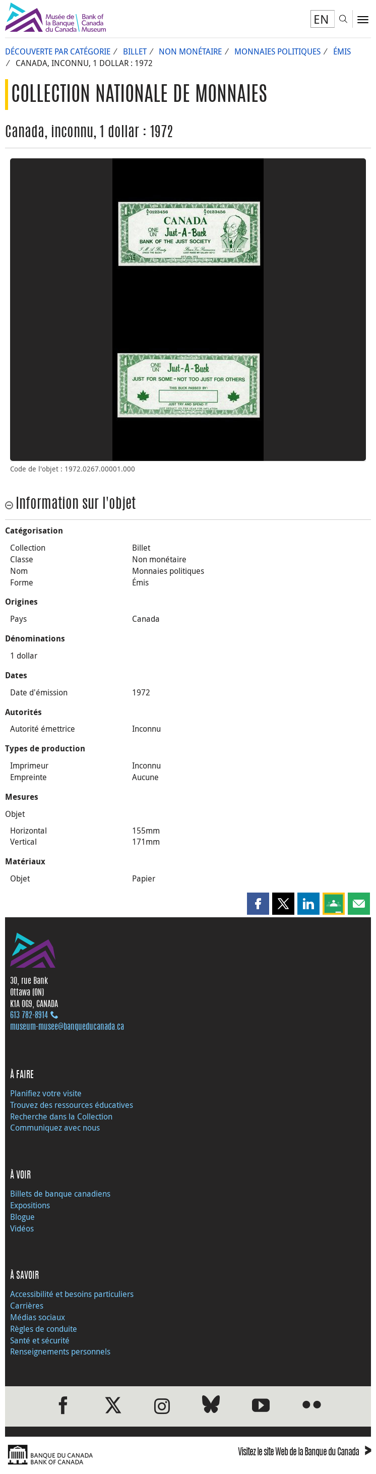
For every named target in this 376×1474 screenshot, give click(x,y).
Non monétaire (190, 51)
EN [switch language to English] (321, 19)
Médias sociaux (37, 1317)
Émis (342, 51)
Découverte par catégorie (57, 51)
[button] (258, 904)
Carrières (26, 1305)
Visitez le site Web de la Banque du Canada (304, 1453)
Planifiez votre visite (46, 1093)
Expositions (30, 1205)
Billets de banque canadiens (60, 1193)
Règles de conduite (43, 1328)
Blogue (22, 1216)
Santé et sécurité (40, 1340)
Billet (135, 51)
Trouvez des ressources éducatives (71, 1104)
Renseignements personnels (60, 1351)
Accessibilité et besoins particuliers (72, 1294)
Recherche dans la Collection (61, 1116)
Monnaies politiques (277, 51)
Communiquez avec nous (55, 1127)
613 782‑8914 (29, 1016)
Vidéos (22, 1228)
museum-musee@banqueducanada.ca (67, 1027)
